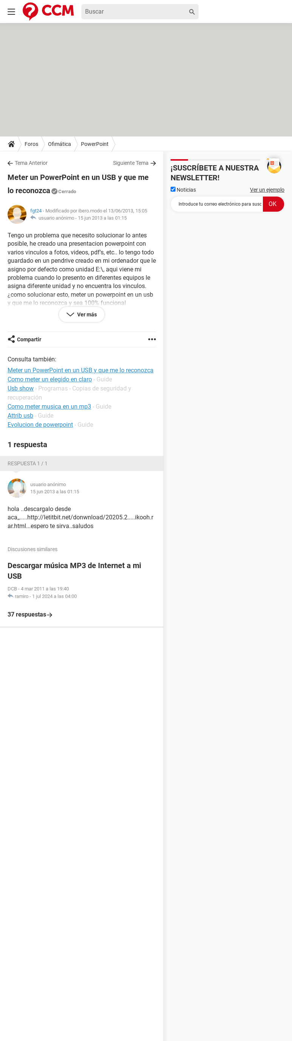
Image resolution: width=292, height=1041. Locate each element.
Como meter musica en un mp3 (49, 406)
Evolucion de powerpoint (40, 424)
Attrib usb (20, 415)
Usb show (21, 388)
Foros (31, 144)
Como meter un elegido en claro (50, 379)
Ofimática (59, 144)
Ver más (86, 314)
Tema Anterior (31, 163)
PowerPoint (95, 144)
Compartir (29, 339)
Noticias (183, 190)
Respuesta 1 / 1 (28, 463)
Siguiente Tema (131, 163)
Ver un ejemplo (267, 190)
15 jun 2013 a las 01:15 (102, 218)
